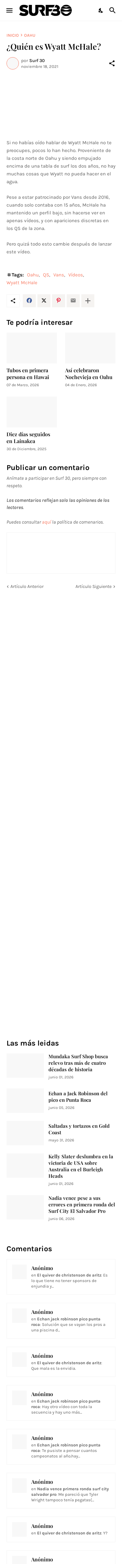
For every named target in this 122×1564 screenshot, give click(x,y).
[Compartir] (111, 63)
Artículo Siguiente (93, 586)
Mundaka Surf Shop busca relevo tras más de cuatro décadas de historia (78, 1063)
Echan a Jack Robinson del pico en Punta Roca (78, 1096)
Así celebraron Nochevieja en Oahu (89, 373)
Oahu (29, 35)
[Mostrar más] (87, 300)
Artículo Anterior (27, 586)
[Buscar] (113, 10)
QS (46, 275)
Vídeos (75, 275)
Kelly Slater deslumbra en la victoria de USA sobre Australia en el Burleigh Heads (80, 1166)
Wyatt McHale (22, 283)
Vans (58, 275)
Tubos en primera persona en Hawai (28, 373)
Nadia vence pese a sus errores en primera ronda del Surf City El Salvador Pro (81, 1204)
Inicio (13, 35)
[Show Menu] (9, 10)
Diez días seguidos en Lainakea (28, 437)
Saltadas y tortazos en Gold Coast (79, 1129)
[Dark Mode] (101, 10)
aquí (46, 522)
